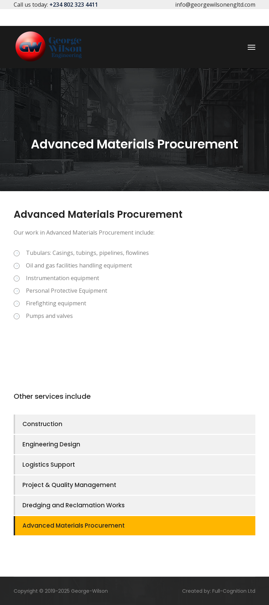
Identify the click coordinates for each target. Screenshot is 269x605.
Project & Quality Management (69, 485)
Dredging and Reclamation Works (73, 505)
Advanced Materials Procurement (73, 525)
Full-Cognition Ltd (233, 590)
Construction (42, 424)
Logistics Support (48, 464)
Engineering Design (51, 444)
